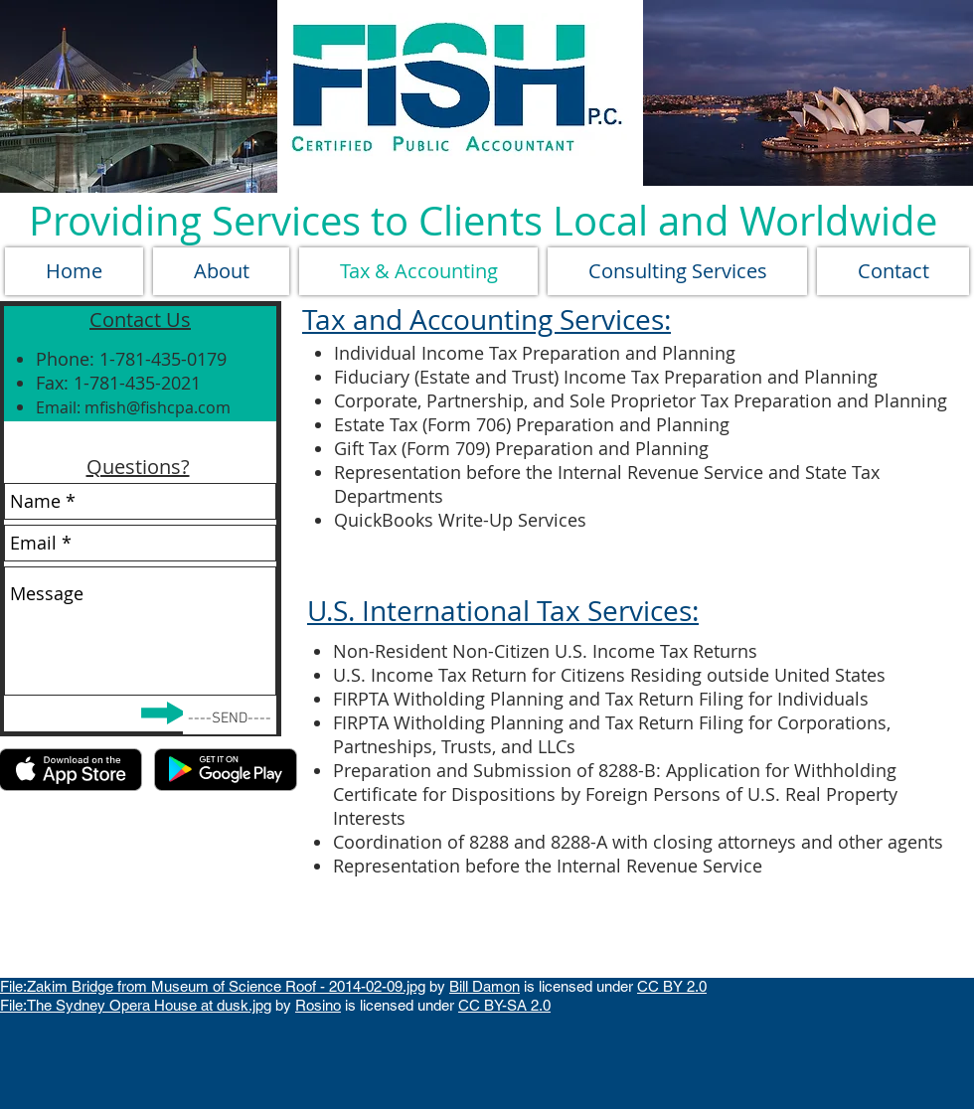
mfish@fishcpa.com (157, 407)
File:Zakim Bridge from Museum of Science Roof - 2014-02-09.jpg (212, 986)
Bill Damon (484, 986)
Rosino (318, 1005)
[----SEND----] (229, 719)
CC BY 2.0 (672, 986)
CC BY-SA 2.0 (504, 1005)
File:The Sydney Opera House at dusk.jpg (135, 1005)
